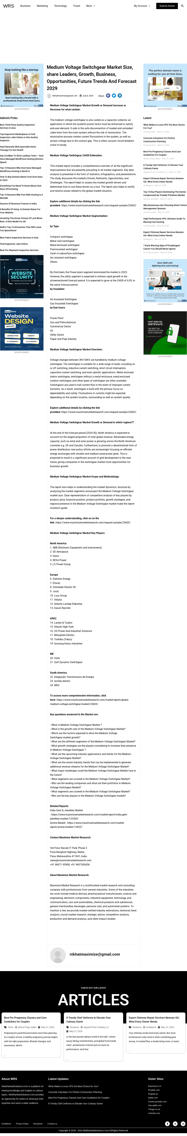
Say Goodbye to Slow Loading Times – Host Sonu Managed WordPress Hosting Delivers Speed (22, 158)
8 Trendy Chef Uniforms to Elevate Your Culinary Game (77, 1103)
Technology (57, 6)
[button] (167, 6)
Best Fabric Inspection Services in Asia (19, 237)
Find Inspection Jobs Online (14, 244)
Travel (72, 6)
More (85, 6)
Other (10, 1027)
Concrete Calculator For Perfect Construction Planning (76, 1092)
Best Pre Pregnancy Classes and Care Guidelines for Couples (80, 1098)
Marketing (40, 6)
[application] (87, 6)
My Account (143, 6)
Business (25, 6)
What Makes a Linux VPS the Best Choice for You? (75, 1086)
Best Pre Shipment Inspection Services (19, 250)
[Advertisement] (93, 35)
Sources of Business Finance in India (18, 203)
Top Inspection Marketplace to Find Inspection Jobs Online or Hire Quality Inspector (19, 137)
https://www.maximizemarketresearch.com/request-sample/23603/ (98, 205)
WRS (8, 5)
